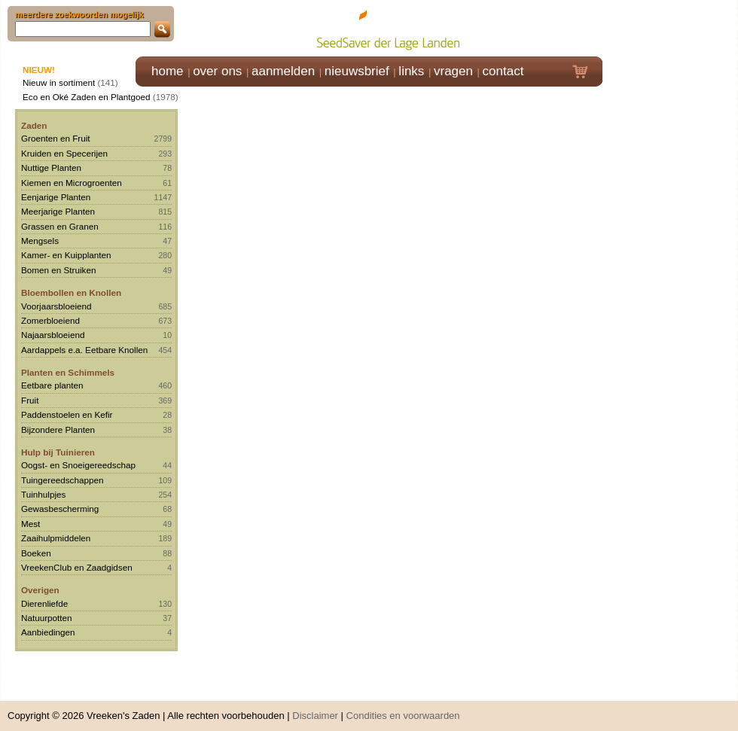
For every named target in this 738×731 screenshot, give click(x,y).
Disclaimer (315, 708)
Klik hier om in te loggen (670, 27)
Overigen (40, 590)
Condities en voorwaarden (403, 708)
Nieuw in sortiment (59, 82)
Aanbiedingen (48, 632)
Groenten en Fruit (55, 138)
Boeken (36, 553)
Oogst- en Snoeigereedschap (78, 465)
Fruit (29, 400)
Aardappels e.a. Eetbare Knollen (84, 350)
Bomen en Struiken (58, 270)
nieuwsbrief (357, 71)
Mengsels (40, 240)
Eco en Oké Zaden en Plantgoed (87, 97)
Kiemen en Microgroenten (71, 182)
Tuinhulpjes (43, 494)
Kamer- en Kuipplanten (66, 255)
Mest (30, 523)
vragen (453, 71)
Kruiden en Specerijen (64, 153)
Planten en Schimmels (67, 372)
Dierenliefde (44, 603)
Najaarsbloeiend (52, 335)
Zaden (34, 125)
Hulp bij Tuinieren (58, 452)
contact (503, 71)
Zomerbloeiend (50, 320)
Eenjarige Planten (55, 197)
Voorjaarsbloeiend (56, 306)
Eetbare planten (52, 385)
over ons (217, 71)
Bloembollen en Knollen (71, 292)
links (411, 71)
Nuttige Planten (51, 167)
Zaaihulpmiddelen (55, 538)
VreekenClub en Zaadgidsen (77, 567)
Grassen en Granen (60, 226)
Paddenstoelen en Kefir (67, 414)
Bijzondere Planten (58, 429)
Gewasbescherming (60, 508)
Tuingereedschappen (62, 480)
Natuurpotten (46, 618)
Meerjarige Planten (58, 211)
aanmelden (283, 71)
